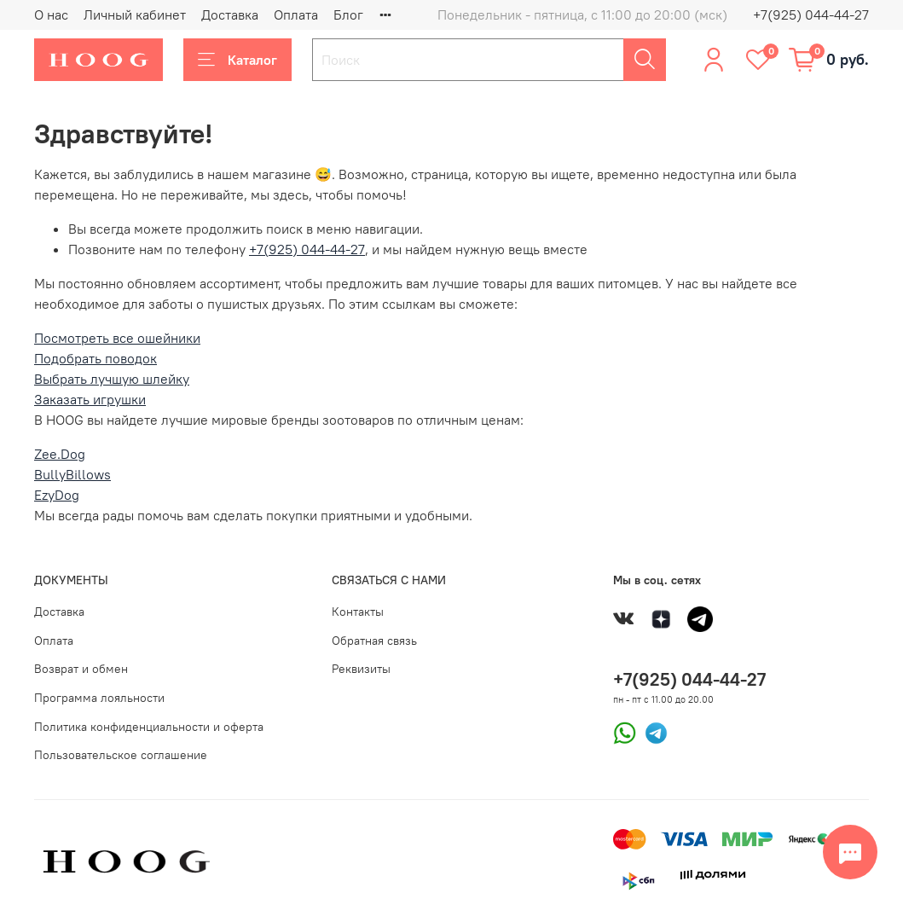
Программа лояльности (99, 697)
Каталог (237, 59)
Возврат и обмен (81, 668)
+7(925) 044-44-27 (811, 14)
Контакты (358, 611)
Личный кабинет (135, 14)
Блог (348, 14)
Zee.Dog (59, 453)
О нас (51, 14)
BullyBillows (72, 474)
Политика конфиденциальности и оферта (148, 726)
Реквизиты (361, 668)
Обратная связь (374, 640)
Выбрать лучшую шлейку (111, 378)
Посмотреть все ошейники (117, 337)
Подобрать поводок (95, 358)
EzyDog (56, 494)
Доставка (229, 14)
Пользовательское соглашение (120, 755)
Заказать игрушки (90, 399)
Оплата (296, 14)
